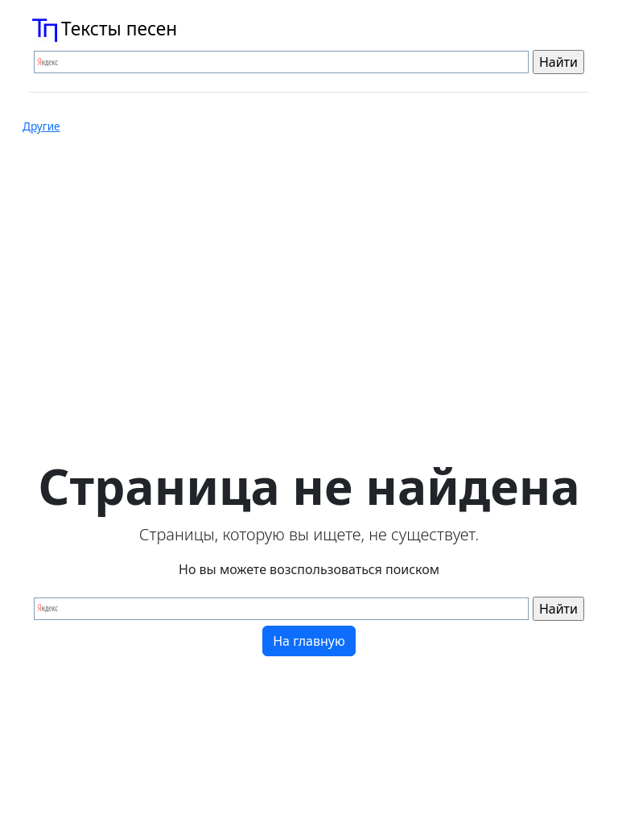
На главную (309, 641)
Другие (41, 126)
